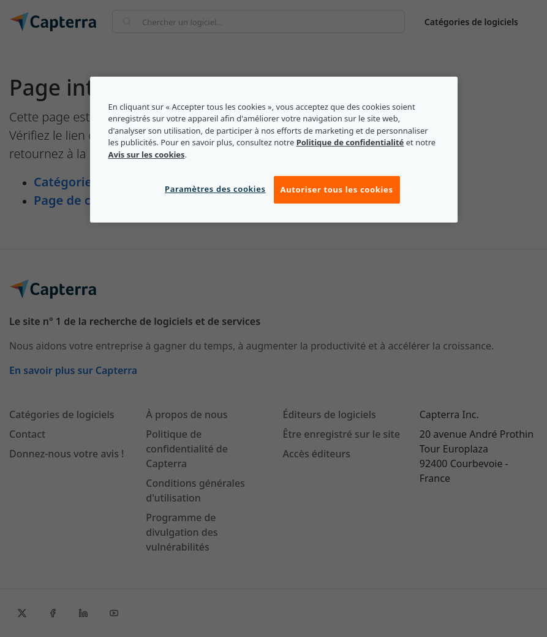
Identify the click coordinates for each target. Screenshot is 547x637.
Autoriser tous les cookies (337, 190)
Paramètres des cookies (215, 189)
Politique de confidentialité (350, 142)
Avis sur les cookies (146, 154)
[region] (274, 150)
